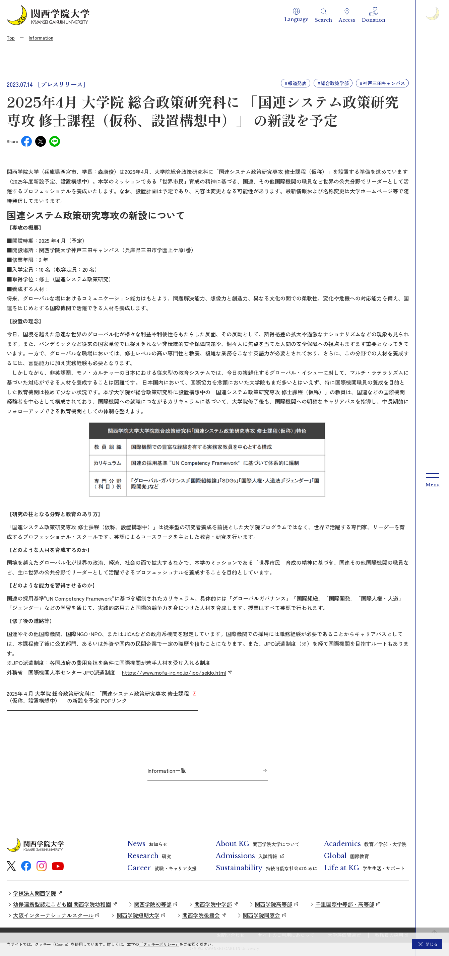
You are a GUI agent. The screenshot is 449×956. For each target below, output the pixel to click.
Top (11, 37)
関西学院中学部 (213, 904)
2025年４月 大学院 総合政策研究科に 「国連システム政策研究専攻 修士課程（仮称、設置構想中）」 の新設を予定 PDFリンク (98, 696)
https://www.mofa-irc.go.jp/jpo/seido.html (174, 672)
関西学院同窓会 (261, 915)
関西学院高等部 (273, 904)
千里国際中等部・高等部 (344, 904)
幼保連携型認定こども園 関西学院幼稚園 (62, 904)
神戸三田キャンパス (384, 83)
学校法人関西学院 (34, 893)
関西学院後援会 (201, 915)
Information (41, 37)
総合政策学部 (335, 83)
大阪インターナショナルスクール (53, 915)
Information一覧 (166, 770)
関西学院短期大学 (138, 915)
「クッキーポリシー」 (159, 944)
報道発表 (297, 83)
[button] (296, 15)
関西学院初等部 (153, 904)
